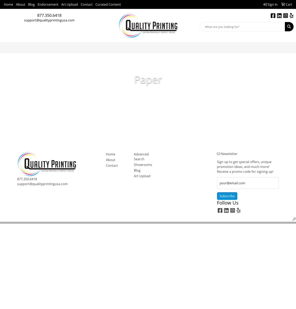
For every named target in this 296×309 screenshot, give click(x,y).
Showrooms (143, 164)
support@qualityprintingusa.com (49, 20)
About (20, 4)
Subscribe (227, 196)
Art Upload (69, 4)
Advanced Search (141, 156)
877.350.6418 (49, 15)
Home (8, 4)
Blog (31, 4)
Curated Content (108, 4)
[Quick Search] (242, 26)
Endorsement (48, 4)
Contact (87, 4)
